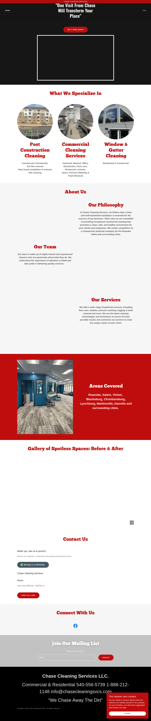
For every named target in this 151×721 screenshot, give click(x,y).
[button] (43, 586)
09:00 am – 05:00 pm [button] (34, 586)
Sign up (106, 657)
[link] (75, 20)
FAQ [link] (144, 14)
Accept (127, 713)
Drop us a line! (28, 595)
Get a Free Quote (76, 29)
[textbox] (66, 657)
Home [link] (7, 14)
